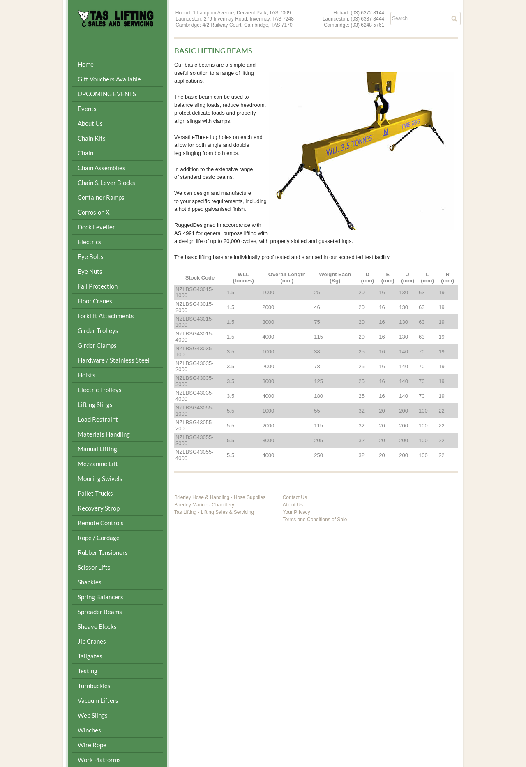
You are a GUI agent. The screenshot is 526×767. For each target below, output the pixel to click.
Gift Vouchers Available (109, 79)
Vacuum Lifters (98, 700)
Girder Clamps (97, 345)
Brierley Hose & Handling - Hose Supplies (219, 497)
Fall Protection (98, 286)
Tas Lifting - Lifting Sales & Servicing (214, 512)
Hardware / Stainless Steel (114, 360)
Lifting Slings (95, 404)
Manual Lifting (97, 449)
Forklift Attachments (106, 315)
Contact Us (295, 497)
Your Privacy (296, 512)
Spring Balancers (100, 597)
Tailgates (90, 656)
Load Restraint (98, 419)
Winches (89, 730)
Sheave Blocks (97, 626)
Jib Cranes (92, 641)
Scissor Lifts (94, 567)
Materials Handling (104, 434)
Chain (85, 153)
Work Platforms (99, 759)
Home (86, 64)
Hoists (86, 375)
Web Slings (93, 715)
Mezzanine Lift (98, 463)
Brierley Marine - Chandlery (204, 505)
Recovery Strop (99, 508)
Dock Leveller (96, 227)
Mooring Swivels (100, 478)
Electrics (90, 241)
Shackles (90, 582)
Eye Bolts (91, 256)
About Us (90, 123)
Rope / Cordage (99, 537)
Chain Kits (92, 138)
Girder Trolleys (98, 330)
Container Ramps (101, 197)
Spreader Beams (100, 611)
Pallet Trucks (95, 493)
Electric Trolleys (100, 389)
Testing (87, 671)
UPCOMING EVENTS (107, 93)
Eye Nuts (90, 271)
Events (87, 108)
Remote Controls (101, 523)
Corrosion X (94, 212)
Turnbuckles (94, 685)
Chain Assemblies (101, 167)
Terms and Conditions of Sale (315, 519)
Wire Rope (92, 745)
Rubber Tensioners (103, 552)
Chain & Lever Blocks (106, 182)
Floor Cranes (95, 301)
